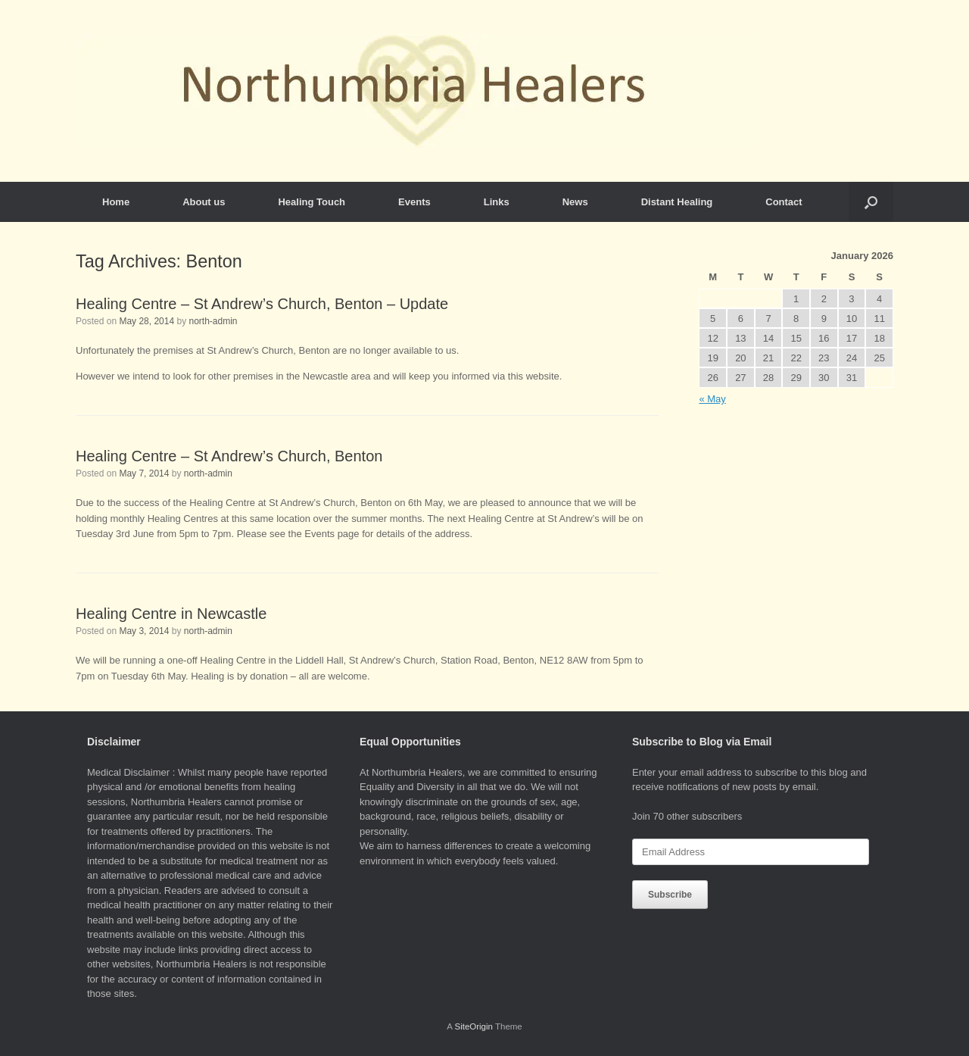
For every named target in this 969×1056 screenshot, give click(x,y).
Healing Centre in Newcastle (171, 613)
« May (712, 399)
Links (496, 202)
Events (414, 202)
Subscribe (670, 894)
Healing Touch (311, 202)
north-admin (213, 321)
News (575, 202)
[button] (871, 202)
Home (115, 202)
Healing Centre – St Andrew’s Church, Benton (229, 456)
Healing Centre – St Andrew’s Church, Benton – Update (262, 303)
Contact (783, 202)
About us (203, 202)
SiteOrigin (473, 1026)
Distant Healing (677, 202)
